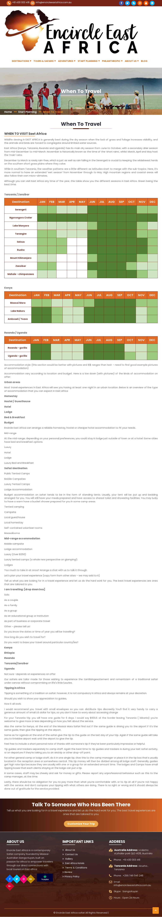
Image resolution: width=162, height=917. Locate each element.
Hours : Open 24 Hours (126, 897)
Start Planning (88, 61)
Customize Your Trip (81, 824)
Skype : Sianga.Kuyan (126, 891)
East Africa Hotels (73, 863)
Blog (144, 61)
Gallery (67, 858)
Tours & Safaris (44, 61)
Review (67, 872)
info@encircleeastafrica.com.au (54, 2)
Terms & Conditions (74, 867)
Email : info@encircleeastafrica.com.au (132, 883)
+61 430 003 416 (21, 2)
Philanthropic (111, 61)
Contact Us (70, 854)
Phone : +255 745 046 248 (128, 875)
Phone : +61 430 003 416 (127, 859)
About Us (131, 61)
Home (8, 112)
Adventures (65, 61)
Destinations (20, 61)
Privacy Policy (70, 876)
